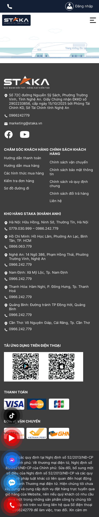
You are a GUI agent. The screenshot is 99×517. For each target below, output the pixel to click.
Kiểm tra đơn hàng (19, 181)
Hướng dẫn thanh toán (22, 158)
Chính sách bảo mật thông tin (71, 172)
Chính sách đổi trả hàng (69, 193)
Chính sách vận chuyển (69, 162)
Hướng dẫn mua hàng (21, 166)
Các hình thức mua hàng (24, 173)
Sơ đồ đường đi (16, 188)
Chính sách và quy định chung (69, 184)
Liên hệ (56, 201)
